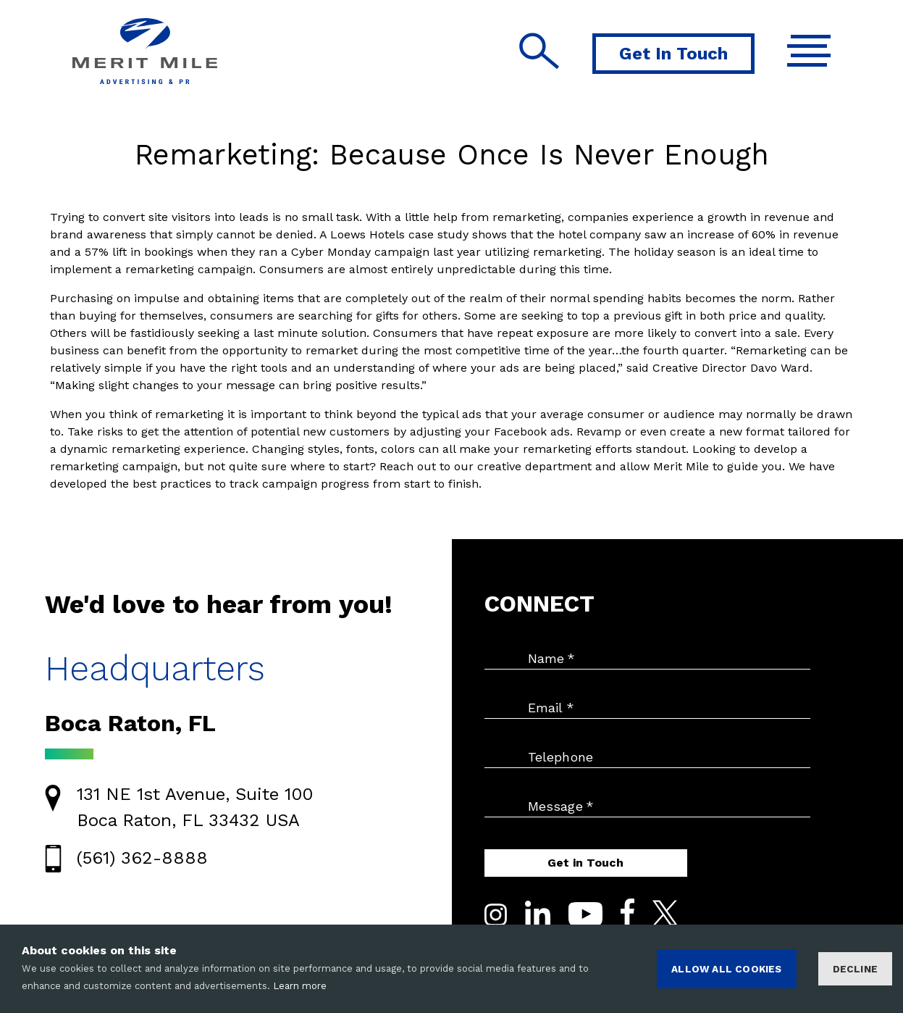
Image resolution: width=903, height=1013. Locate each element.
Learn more (300, 985)
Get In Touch (673, 53)
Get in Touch (585, 863)
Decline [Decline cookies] (855, 969)
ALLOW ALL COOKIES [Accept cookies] (726, 969)
